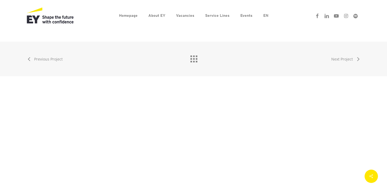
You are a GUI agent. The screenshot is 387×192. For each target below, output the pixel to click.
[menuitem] (265, 15)
